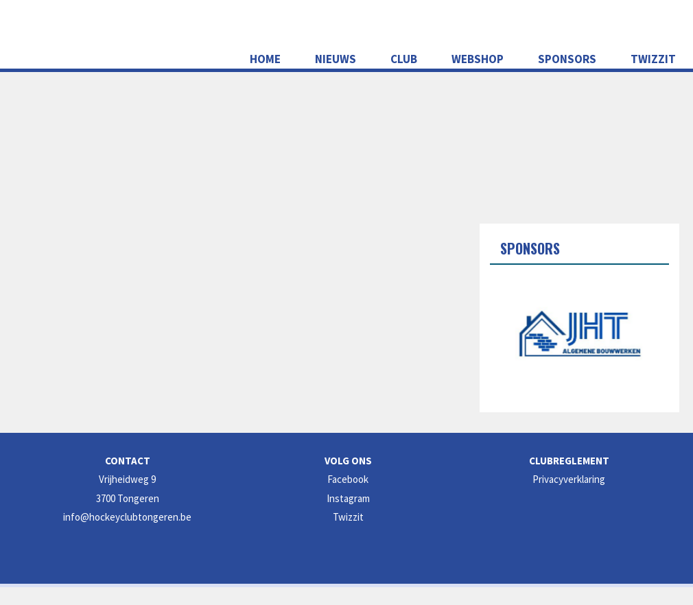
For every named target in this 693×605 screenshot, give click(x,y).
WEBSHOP (477, 59)
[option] (579, 333)
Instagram (348, 498)
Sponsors (567, 59)
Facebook (347, 479)
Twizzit (653, 59)
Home (265, 59)
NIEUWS (335, 59)
